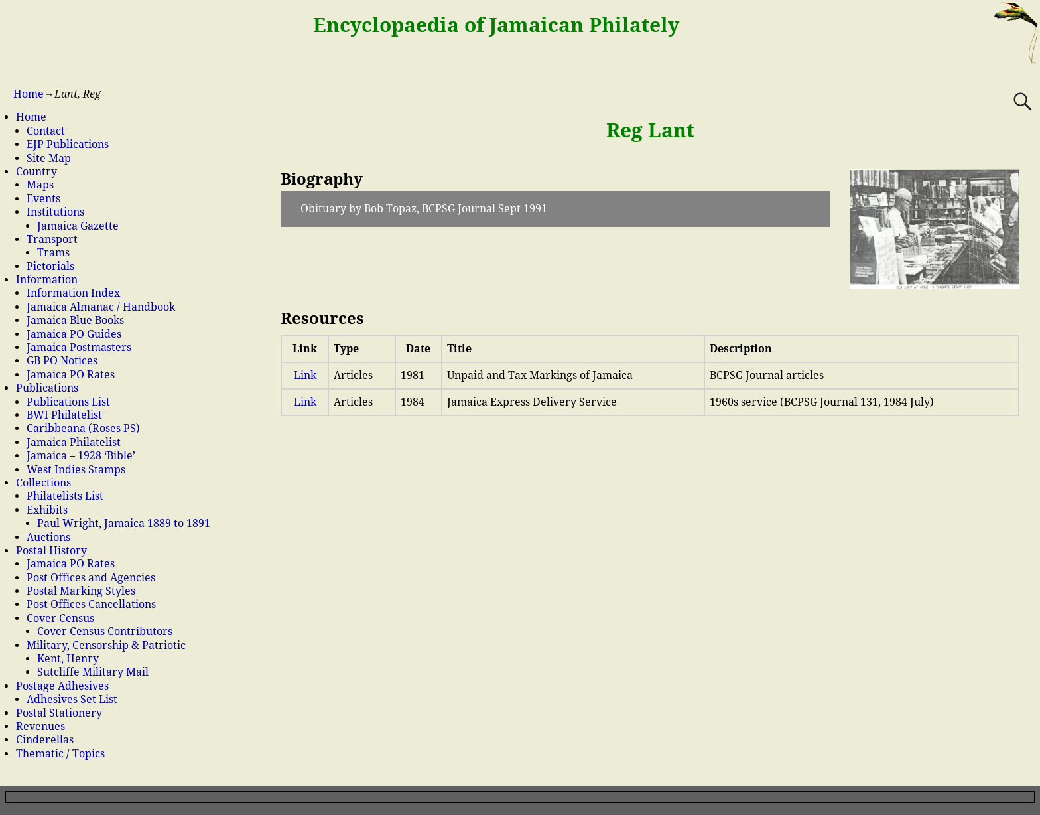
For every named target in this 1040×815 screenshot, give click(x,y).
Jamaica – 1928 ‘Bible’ (81, 455)
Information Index (73, 293)
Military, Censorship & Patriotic (106, 645)
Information (47, 279)
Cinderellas (45, 739)
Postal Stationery (59, 713)
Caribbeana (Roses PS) (83, 428)
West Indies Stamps (76, 469)
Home (28, 94)
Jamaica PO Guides (74, 334)
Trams (53, 252)
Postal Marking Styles (81, 591)
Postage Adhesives (62, 686)
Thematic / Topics (60, 753)
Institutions (55, 212)
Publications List (68, 402)
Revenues (40, 726)
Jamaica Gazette (78, 226)
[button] (555, 209)
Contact (46, 131)
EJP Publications (68, 144)
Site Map (49, 158)
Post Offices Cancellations (91, 604)
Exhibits (47, 510)
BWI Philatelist (64, 415)
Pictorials (50, 266)
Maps (40, 185)
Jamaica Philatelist (74, 442)
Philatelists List (65, 496)
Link (305, 375)
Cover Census (60, 618)
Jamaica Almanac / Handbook (101, 307)
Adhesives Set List (72, 699)
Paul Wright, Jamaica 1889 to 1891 (123, 523)
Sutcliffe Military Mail (93, 672)
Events (43, 198)
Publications (47, 388)
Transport (52, 239)
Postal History (51, 550)
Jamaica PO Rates (71, 374)
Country (36, 171)
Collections (43, 483)
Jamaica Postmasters (79, 347)
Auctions (48, 537)
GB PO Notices (62, 360)
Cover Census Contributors (104, 631)
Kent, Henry (68, 658)
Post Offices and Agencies (91, 577)
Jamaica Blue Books (75, 320)
